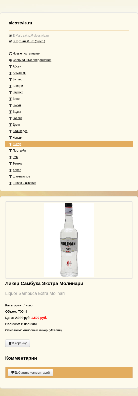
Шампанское (19, 176)
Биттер (15, 79)
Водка (15, 112)
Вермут (16, 92)
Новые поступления (24, 54)
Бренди (16, 86)
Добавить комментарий (30, 372)
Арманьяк (17, 73)
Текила (15, 164)
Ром (13, 157)
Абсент (16, 66)
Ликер (15, 144)
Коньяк (15, 138)
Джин (14, 125)
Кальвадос (18, 131)
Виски (15, 105)
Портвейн (17, 151)
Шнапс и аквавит (22, 183)
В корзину (17, 343)
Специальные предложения (30, 60)
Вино (14, 99)
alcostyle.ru (20, 23)
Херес (15, 170)
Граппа (15, 118)
